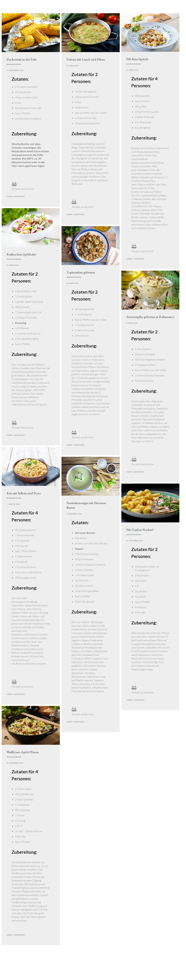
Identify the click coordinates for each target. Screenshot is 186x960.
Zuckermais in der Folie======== (22, 61)
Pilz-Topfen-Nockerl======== (139, 532)
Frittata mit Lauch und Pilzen (85, 59)
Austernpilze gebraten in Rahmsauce (150, 317)
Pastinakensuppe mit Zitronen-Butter (86, 505)
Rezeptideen (19, 196)
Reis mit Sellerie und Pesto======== (24, 495)
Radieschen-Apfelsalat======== (21, 256)
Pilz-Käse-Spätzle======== (137, 61)
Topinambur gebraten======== (80, 274)
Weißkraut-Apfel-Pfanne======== (23, 754)
